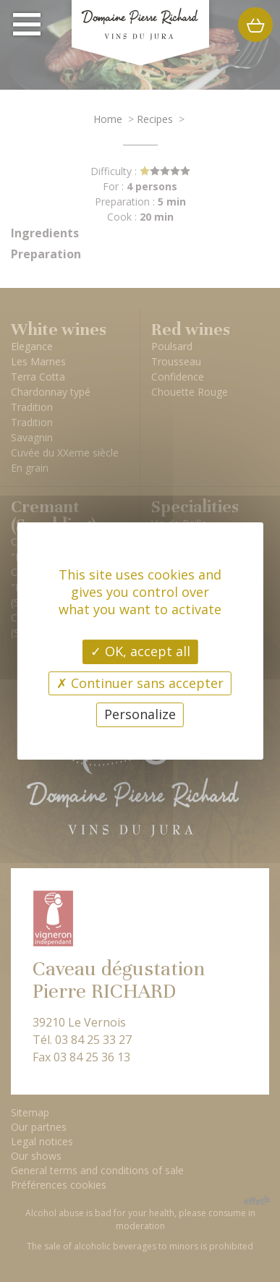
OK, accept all (140, 651)
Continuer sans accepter (140, 683)
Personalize (140, 714)
